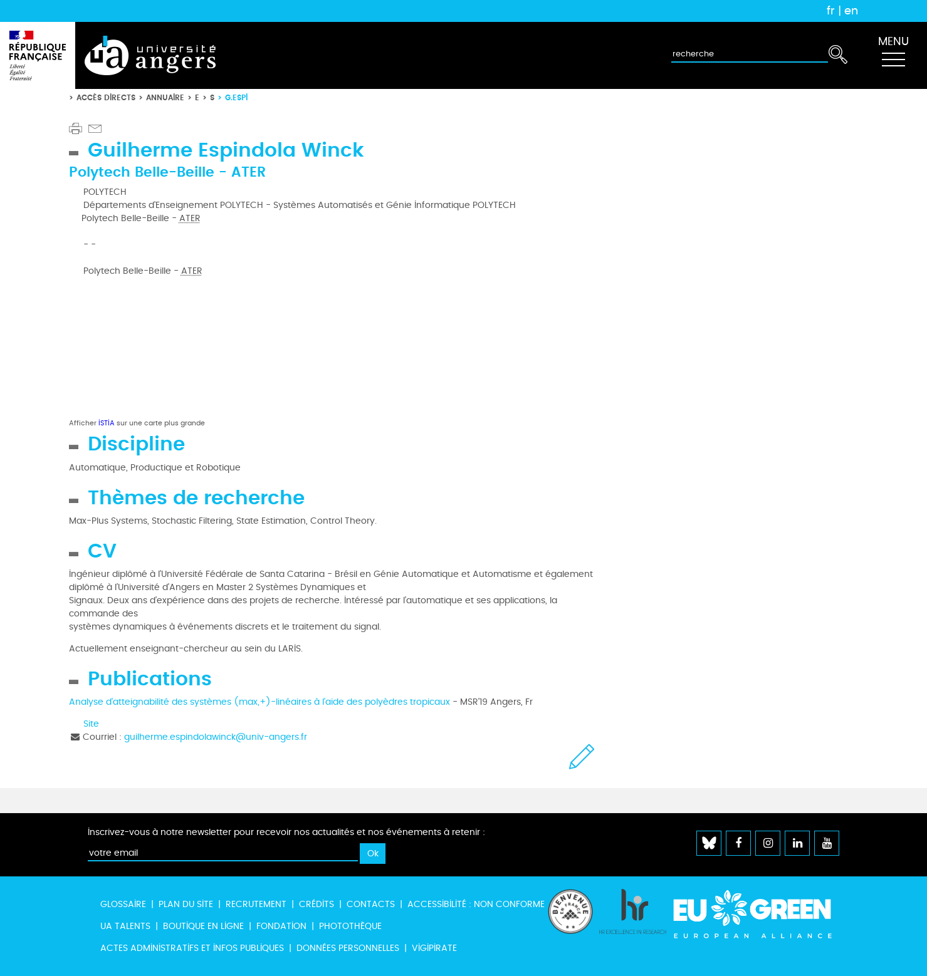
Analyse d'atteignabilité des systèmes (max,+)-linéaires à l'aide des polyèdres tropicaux (259, 702)
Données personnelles (347, 948)
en (851, 10)
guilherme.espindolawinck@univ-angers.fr (215, 737)
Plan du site (186, 904)
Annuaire (165, 97)
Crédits (316, 904)
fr (831, 10)
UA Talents (125, 926)
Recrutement (256, 904)
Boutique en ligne (203, 926)
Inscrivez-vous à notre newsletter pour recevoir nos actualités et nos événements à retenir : (286, 832)
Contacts (371, 904)
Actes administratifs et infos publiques (192, 948)
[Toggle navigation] (893, 55)
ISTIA (106, 423)
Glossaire (123, 904)
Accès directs (105, 97)
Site (91, 723)
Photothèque (350, 926)
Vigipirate (434, 948)
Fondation (281, 926)
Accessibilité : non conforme (476, 904)
